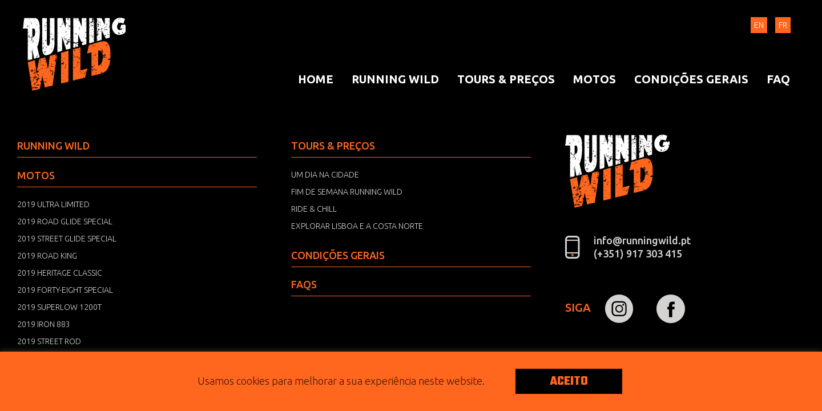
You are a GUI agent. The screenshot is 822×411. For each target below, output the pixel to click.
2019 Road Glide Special (64, 221)
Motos (594, 79)
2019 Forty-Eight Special (65, 290)
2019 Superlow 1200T (59, 307)
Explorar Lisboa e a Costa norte (357, 226)
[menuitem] (315, 79)
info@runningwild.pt (642, 240)
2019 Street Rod (49, 341)
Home (315, 79)
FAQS (304, 284)
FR (783, 25)
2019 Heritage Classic (59, 272)
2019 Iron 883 (43, 324)
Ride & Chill (314, 208)
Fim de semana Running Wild (346, 191)
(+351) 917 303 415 (638, 253)
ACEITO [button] (569, 381)
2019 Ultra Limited (53, 204)
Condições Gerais (691, 79)
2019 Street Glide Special (66, 238)
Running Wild (74, 54)
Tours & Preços (506, 79)
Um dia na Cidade (325, 174)
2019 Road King (47, 255)
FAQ (778, 79)
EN (759, 25)
